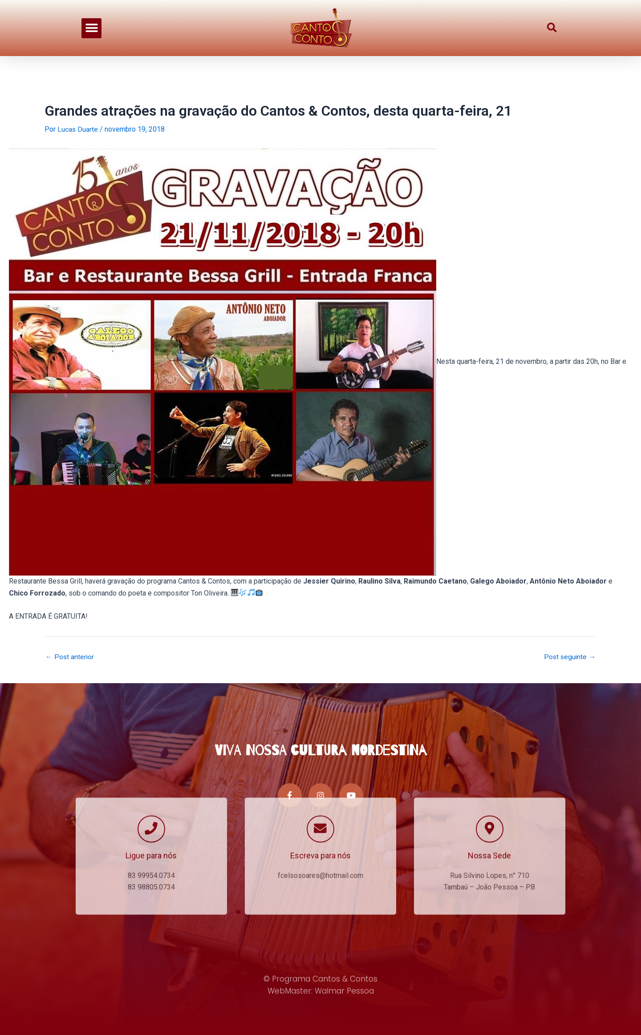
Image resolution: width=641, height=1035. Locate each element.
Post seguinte (569, 656)
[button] (91, 22)
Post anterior (70, 656)
